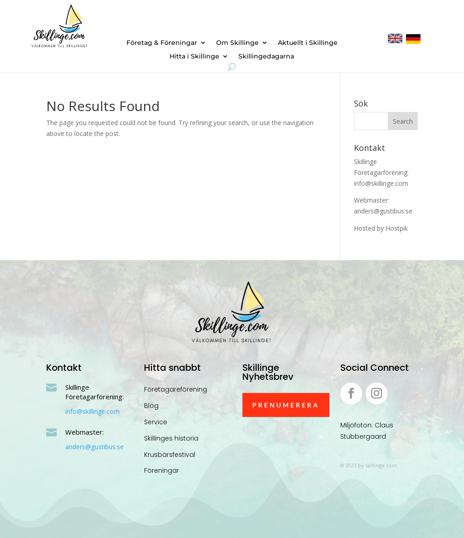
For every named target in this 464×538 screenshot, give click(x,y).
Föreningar (161, 470)
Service (155, 422)
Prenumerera (285, 405)
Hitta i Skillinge (194, 56)
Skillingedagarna (266, 56)
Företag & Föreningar (161, 43)
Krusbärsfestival (169, 454)
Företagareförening (175, 389)
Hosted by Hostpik (381, 228)
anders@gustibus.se (94, 446)
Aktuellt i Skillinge (308, 43)
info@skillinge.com (92, 411)
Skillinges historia (171, 438)
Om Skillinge (237, 43)
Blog (151, 405)
